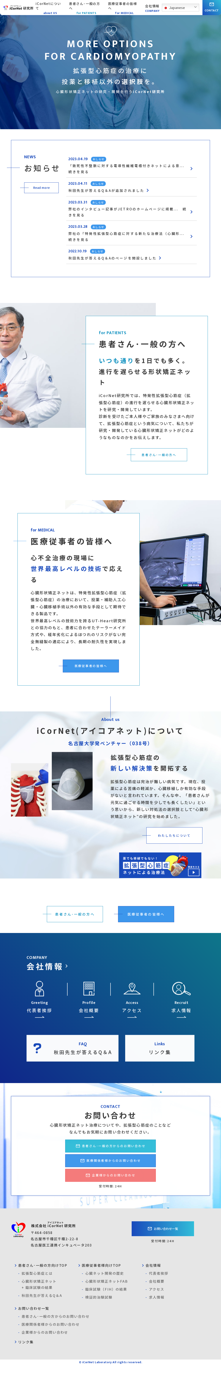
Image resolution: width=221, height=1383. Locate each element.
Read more (41, 187)
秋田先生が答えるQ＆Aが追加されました (115, 192)
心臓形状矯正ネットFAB (105, 1299)
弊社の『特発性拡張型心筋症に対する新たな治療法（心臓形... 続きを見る (132, 241)
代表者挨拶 (156, 1291)
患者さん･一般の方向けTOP (40, 1283)
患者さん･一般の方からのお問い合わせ (53, 1334)
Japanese (174, 8)
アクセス (154, 1307)
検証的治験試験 (97, 1315)
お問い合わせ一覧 (163, 1246)
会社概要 (154, 1299)
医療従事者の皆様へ (88, 672)
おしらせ (100, 159)
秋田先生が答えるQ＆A (40, 1313)
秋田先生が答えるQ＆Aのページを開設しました (122, 264)
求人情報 (154, 1315)
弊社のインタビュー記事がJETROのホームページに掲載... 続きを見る (132, 215)
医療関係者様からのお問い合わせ (49, 1342)
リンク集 (23, 1359)
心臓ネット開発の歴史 (103, 1291)
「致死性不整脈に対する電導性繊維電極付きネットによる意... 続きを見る (132, 169)
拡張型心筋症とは (35, 1291)
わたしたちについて (172, 842)
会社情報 (150, 1283)
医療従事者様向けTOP (99, 1283)
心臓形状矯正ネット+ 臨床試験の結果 (37, 1302)
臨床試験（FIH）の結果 (104, 1307)
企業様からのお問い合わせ (43, 1350)
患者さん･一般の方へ (157, 461)
